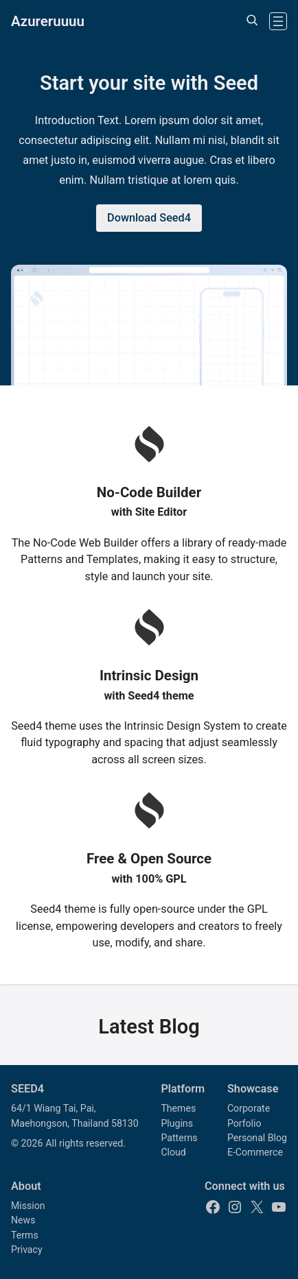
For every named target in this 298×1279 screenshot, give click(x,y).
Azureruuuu (47, 21)
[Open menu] (278, 21)
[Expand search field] (252, 21)
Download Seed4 (149, 217)
